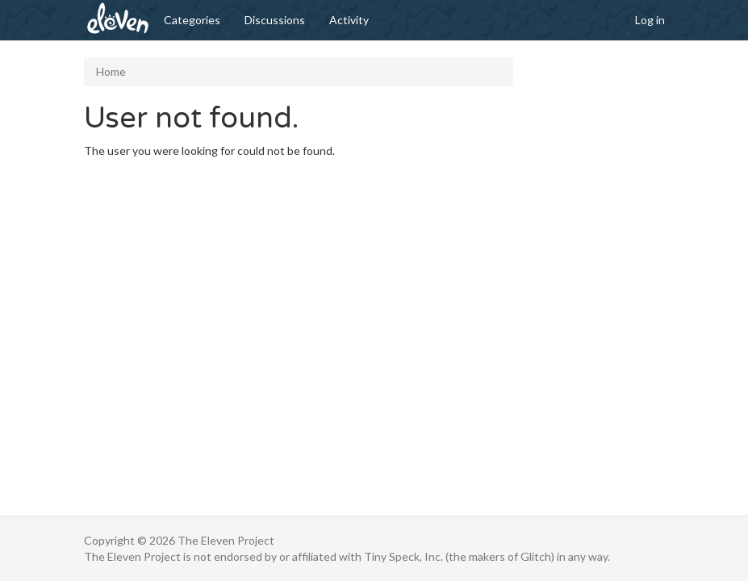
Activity (349, 20)
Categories (192, 20)
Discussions (274, 20)
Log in (650, 20)
